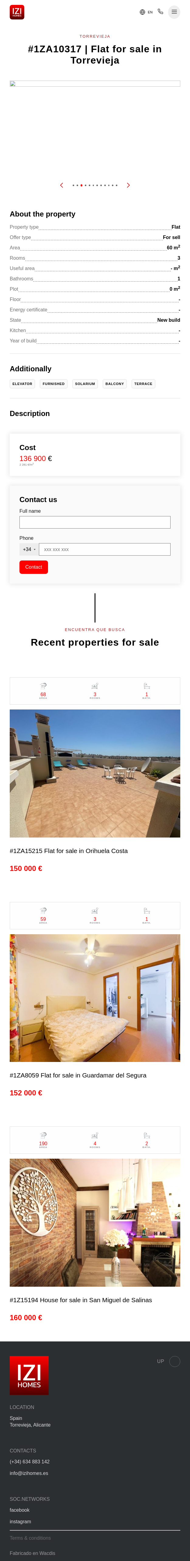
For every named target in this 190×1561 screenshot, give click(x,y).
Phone (26, 538)
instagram (20, 1521)
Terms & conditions (30, 1538)
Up (168, 1361)
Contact (33, 567)
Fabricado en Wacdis (32, 1553)
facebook (19, 1510)
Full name (30, 511)
